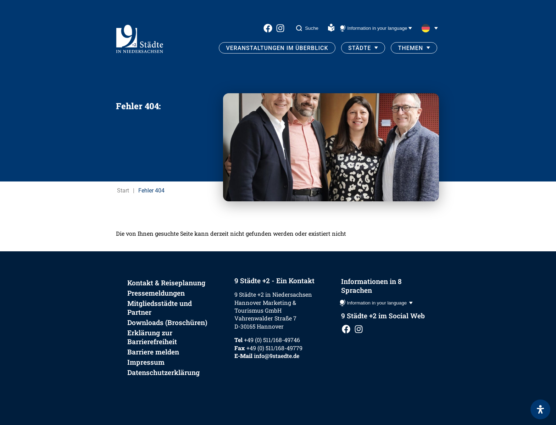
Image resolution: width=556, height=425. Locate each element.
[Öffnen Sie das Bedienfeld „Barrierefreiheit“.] (540, 409)
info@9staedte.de (276, 355)
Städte (359, 48)
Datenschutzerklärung (163, 372)
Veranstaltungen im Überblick (277, 48)
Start (123, 190)
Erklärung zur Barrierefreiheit (152, 337)
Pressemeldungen (156, 293)
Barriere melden (153, 351)
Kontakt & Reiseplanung (166, 282)
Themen (410, 48)
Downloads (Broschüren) (167, 322)
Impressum (146, 362)
